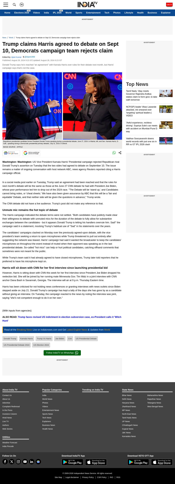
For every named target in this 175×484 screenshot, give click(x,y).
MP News (126, 410)
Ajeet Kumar (16, 57)
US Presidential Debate (86, 338)
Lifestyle (128, 13)
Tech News (46, 418)
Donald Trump (10, 338)
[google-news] (38, 461)
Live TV (5, 421)
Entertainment (93, 13)
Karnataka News (129, 436)
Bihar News (127, 395)
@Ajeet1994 (30, 57)
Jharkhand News (129, 406)
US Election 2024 (41, 345)
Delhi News (127, 399)
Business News (48, 425)
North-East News (129, 414)
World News (47, 399)
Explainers (46, 421)
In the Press (7, 410)
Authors (5, 425)
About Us (6, 399)
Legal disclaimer (72, 477)
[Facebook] (5, 461)
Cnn (70, 338)
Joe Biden (59, 338)
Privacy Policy (88, 477)
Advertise (6, 403)
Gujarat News (127, 429)
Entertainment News (50, 410)
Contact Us (7, 395)
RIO (111, 477)
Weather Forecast (9, 443)
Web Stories (7, 429)
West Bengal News (155, 406)
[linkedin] (31, 461)
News (4, 38)
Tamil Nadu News (129, 418)
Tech (107, 13)
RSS (118, 477)
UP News (126, 421)
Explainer (166, 13)
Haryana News (128, 403)
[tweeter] (11, 461)
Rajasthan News (154, 399)
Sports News (47, 414)
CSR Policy (102, 477)
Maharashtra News (155, 395)
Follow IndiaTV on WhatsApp (62, 352)
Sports (79, 13)
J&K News (126, 433)
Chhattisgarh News (130, 425)
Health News (47, 429)
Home (7, 13)
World (69, 13)
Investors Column (9, 414)
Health (140, 13)
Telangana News (154, 403)
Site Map (58, 477)
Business (152, 13)
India (46, 13)
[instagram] (18, 461)
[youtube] (25, 461)
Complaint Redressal (11, 406)
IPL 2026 (57, 13)
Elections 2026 (21, 13)
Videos (36, 13)
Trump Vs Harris (44, 338)
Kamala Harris (26, 338)
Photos (116, 13)
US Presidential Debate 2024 (16, 345)
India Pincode (8, 446)
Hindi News (7, 418)
